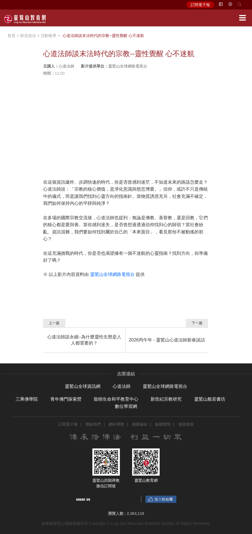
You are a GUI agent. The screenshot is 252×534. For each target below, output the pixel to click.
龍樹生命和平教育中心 (116, 399)
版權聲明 (163, 424)
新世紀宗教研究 (166, 399)
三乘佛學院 (27, 399)
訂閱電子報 (200, 5)
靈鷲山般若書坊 (209, 399)
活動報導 (48, 35)
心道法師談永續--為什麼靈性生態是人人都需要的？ (84, 340)
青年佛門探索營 (65, 399)
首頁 (11, 35)
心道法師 (121, 386)
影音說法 (28, 35)
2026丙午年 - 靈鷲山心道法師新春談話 (167, 340)
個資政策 (186, 424)
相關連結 (139, 424)
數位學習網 (126, 406)
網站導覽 (116, 424)
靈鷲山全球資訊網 (82, 386)
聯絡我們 (93, 424)
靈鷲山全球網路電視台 (165, 386)
